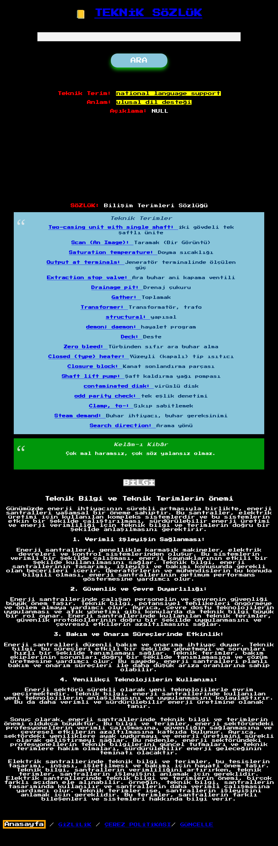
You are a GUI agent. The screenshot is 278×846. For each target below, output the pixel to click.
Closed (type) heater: (88, 357)
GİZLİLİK (75, 825)
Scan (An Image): (102, 243)
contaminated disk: (119, 386)
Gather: (126, 297)
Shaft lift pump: (93, 376)
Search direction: (123, 426)
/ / (87, 824)
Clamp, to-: (111, 406)
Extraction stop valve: (89, 278)
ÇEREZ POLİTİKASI (138, 825)
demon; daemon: (113, 327)
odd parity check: (107, 396)
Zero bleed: (86, 347)
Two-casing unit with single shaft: (113, 227)
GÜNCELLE (196, 825)
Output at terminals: (86, 262)
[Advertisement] (139, 158)
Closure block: (95, 366)
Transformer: (104, 307)
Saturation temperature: (113, 252)
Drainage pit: (117, 288)
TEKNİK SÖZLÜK (148, 13)
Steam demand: (80, 416)
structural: (128, 317)
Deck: (132, 337)
